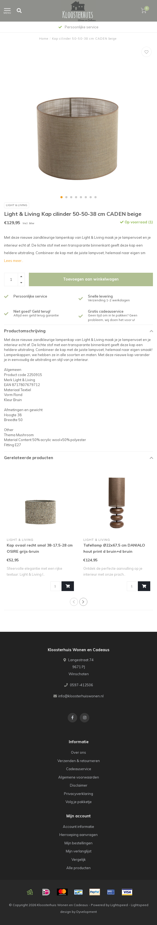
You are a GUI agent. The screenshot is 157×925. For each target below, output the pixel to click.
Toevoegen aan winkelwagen (91, 279)
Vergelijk (78, 859)
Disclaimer (78, 785)
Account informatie (78, 826)
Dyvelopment (86, 912)
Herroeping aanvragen (78, 834)
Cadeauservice (78, 769)
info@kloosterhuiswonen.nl (81, 696)
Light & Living (16, 205)
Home (43, 38)
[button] (61, 197)
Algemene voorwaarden (78, 777)
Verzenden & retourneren (78, 761)
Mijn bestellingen (78, 843)
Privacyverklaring (78, 793)
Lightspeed (119, 905)
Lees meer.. (13, 260)
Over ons (78, 752)
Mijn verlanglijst (78, 851)
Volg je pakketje (79, 802)
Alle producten (78, 868)
